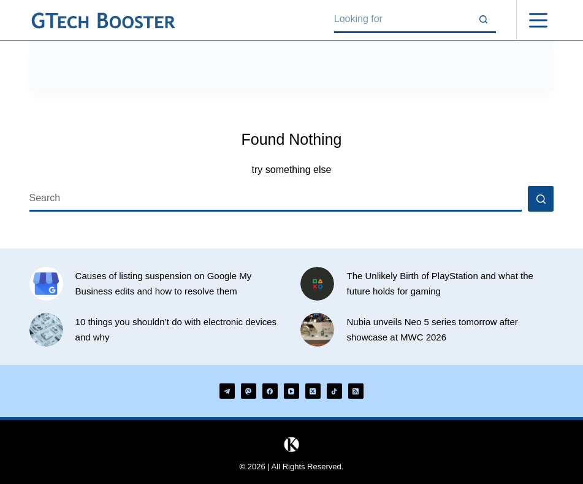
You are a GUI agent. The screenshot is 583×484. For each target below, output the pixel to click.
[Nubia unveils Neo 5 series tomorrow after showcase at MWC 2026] (317, 330)
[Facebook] (270, 391)
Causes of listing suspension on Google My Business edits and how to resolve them (163, 283)
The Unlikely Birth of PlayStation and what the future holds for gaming (439, 283)
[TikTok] (334, 391)
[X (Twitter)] (313, 391)
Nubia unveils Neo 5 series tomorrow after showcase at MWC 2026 (431, 329)
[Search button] (483, 20)
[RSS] (356, 391)
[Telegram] (227, 391)
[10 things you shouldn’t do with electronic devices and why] (46, 330)
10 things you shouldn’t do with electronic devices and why (176, 329)
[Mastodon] (248, 391)
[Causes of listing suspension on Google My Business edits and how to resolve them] (46, 284)
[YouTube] (291, 391)
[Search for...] (402, 20)
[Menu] (538, 20)
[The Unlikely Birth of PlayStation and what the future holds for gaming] (317, 284)
